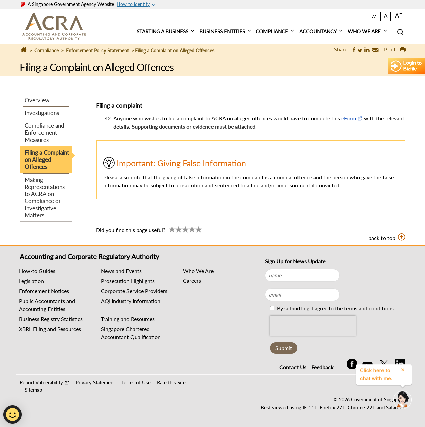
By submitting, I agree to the (335, 308)
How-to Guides (37, 271)
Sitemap (33, 390)
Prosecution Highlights (128, 281)
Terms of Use (136, 382)
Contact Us (292, 367)
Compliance (46, 51)
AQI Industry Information (130, 301)
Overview (37, 100)
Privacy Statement (95, 382)
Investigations (42, 112)
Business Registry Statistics (51, 319)
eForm (348, 118)
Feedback (322, 367)
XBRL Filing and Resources (50, 329)
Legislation (31, 281)
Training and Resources (128, 319)
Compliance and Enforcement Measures (44, 132)
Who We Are (198, 271)
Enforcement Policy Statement (97, 51)
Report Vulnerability (41, 382)
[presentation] (313, 326)
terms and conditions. (369, 308)
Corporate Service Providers (134, 291)
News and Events (121, 271)
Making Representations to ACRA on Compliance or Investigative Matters (45, 197)
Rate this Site (171, 382)
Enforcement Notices (44, 291)
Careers (192, 280)
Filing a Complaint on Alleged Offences (47, 160)
